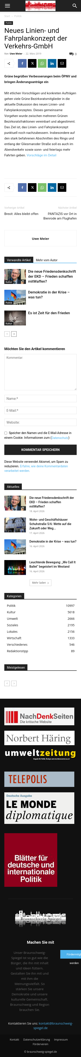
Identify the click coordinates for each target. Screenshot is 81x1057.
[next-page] (14, 334)
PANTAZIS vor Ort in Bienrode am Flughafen (60, 216)
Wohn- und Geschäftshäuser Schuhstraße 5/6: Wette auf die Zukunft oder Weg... (50, 524)
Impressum (61, 1039)
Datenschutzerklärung (36, 1039)
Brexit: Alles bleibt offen (21, 214)
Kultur (9, 281)
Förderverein (40, 1044)
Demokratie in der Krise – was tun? (52, 541)
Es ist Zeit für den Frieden (49, 313)
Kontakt (14, 1039)
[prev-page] (7, 334)
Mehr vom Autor (46, 260)
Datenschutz (59, 437)
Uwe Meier (16, 53)
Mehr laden (40, 583)
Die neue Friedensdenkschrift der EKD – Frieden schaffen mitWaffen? (52, 276)
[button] (7, 6)
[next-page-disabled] (14, 683)
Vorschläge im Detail (41, 155)
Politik (18, 16)
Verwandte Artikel (19, 260)
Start (7, 16)
